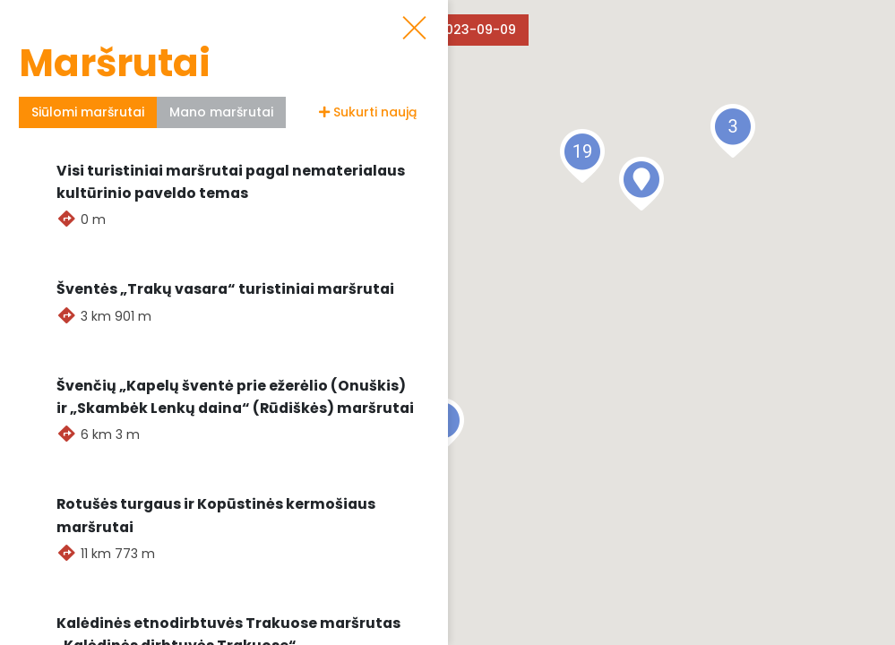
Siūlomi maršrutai (87, 112)
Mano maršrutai (221, 112)
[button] (641, 184)
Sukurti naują (368, 112)
